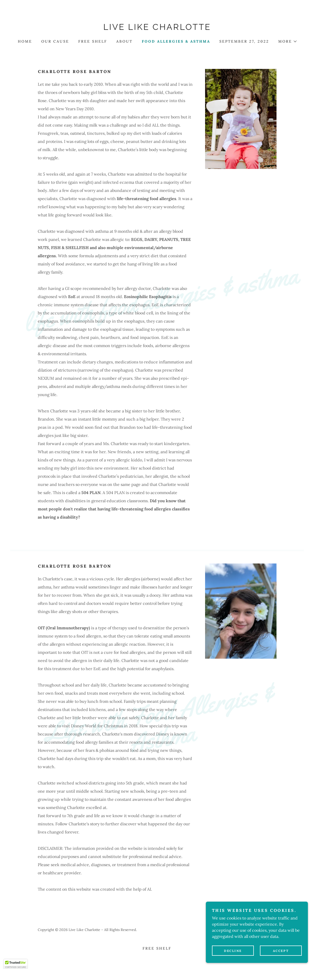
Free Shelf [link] (92, 41)
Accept (281, 951)
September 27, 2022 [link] (244, 41)
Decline (233, 951)
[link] (157, 28)
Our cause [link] (55, 41)
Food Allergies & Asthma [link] (176, 41)
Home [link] (25, 41)
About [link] (124, 41)
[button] (287, 41)
